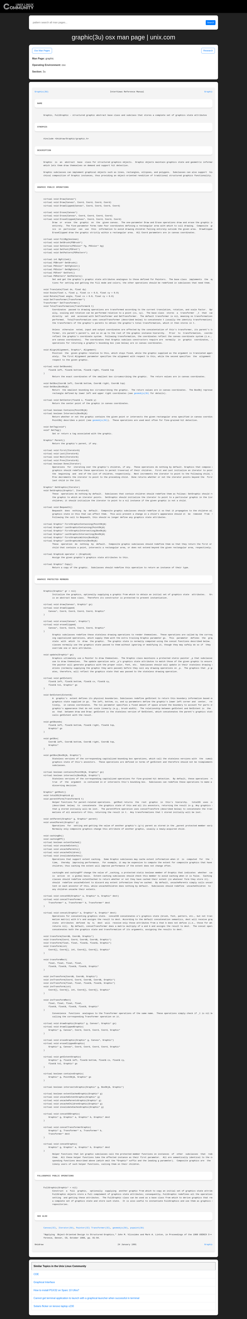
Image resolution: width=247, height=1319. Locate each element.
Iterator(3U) (66, 1228)
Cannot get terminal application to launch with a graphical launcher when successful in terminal (86, 1298)
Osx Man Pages (42, 50)
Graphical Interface (44, 1282)
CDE (36, 1274)
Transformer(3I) (100, 1228)
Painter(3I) (83, 1228)
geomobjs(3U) (141, 393)
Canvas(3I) (49, 1228)
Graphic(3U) (42, 92)
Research (208, 50)
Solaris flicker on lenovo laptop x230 (54, 1306)
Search (210, 22)
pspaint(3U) (137, 1228)
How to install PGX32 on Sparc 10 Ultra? (56, 1290)
